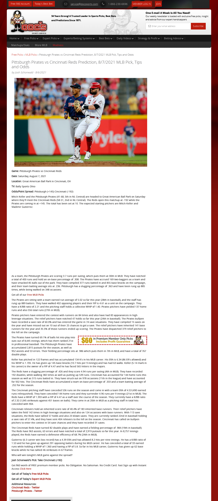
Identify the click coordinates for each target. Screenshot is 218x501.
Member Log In (142, 3)
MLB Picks (31, 54)
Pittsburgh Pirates (22, 485)
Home (14, 38)
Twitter (36, 481)
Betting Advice (173, 38)
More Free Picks (196, 56)
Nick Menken (176, 79)
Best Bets (105, 38)
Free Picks (31, 38)
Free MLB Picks (35, 289)
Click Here (34, 462)
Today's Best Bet (44, 3)
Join (158, 3)
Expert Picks (51, 38)
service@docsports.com (80, 3)
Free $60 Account (20, 3)
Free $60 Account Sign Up (177, 119)
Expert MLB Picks (41, 473)
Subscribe (198, 26)
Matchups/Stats (20, 45)
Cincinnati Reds (20, 481)
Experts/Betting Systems (79, 38)
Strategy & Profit (149, 38)
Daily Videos (125, 38)
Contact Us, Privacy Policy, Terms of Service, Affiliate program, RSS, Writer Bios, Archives (129, 497)
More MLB (41, 45)
